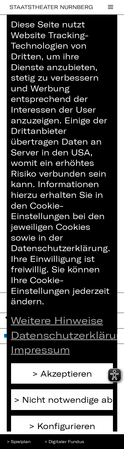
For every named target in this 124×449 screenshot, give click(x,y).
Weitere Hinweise (57, 320)
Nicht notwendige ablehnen (67, 399)
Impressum (40, 349)
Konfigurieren (66, 426)
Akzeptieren (66, 373)
